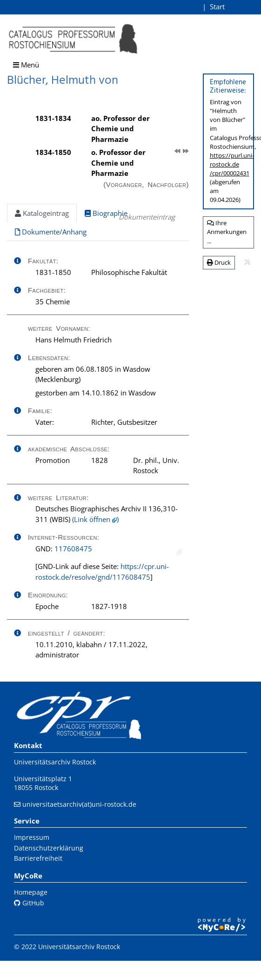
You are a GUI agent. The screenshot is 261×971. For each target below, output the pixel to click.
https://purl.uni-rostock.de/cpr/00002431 (232, 164)
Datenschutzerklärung (48, 848)
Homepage (30, 892)
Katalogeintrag (42, 213)
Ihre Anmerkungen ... (227, 232)
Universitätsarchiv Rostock (55, 761)
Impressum (31, 837)
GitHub (29, 902)
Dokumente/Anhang (51, 231)
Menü (26, 64)
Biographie (106, 213)
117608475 (73, 548)
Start (217, 6)
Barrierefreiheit (38, 858)
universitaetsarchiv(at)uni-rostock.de (79, 804)
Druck (219, 262)
